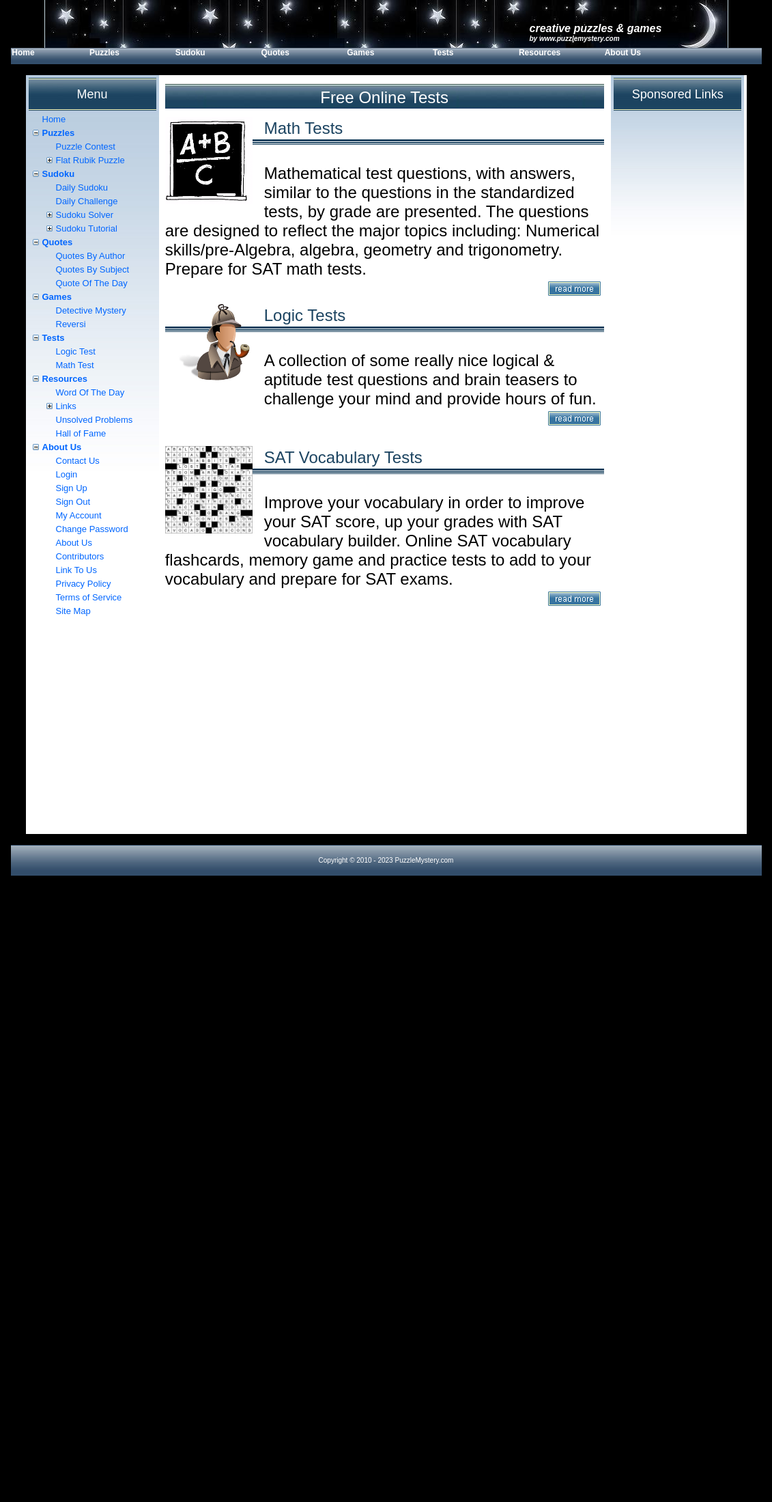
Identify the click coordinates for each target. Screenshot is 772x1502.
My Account (79, 515)
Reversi (71, 324)
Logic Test (76, 351)
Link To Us (76, 570)
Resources (539, 52)
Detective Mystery (91, 310)
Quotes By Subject (93, 269)
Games (360, 52)
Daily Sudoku (82, 187)
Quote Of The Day (92, 283)
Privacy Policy (83, 584)
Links (66, 406)
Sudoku (190, 52)
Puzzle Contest (85, 146)
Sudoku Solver (85, 215)
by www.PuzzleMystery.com (575, 38)
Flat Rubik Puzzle (90, 160)
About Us (623, 52)
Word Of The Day (90, 392)
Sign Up (71, 488)
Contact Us (78, 461)
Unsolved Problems (94, 420)
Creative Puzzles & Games (596, 28)
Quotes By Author (91, 256)
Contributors (80, 556)
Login (67, 474)
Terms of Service (89, 597)
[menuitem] (50, 56)
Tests (443, 52)
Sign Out (73, 502)
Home (23, 52)
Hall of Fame (81, 433)
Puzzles (104, 52)
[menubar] (350, 56)
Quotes (275, 52)
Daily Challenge (87, 201)
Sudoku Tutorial (86, 228)
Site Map (73, 611)
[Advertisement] (384, 738)
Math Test (75, 365)
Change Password (92, 529)
